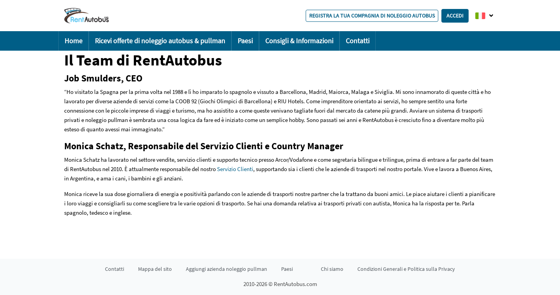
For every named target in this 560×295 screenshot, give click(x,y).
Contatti (357, 40)
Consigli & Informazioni (299, 40)
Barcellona (293, 91)
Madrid (317, 91)
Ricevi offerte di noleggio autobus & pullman (160, 40)
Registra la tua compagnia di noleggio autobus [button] (372, 15)
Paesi (245, 40)
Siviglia (383, 91)
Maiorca (338, 91)
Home (73, 40)
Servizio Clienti (235, 169)
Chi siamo (332, 268)
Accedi (455, 15)
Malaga (360, 91)
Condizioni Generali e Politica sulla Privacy (406, 268)
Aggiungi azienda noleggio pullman (226, 268)
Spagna (109, 91)
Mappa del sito (155, 268)
